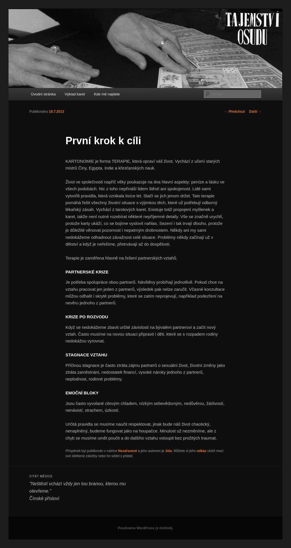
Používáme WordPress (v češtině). (145, 528)
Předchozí (234, 112)
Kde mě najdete (107, 94)
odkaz (201, 451)
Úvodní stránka (43, 94)
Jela (168, 451)
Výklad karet (75, 94)
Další (255, 112)
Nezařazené (127, 451)
